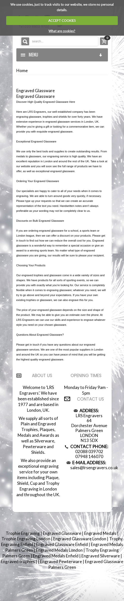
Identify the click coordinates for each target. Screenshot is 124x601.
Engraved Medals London (59, 550)
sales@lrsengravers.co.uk (94, 467)
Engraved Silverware (101, 555)
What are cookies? (62, 31)
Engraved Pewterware (61, 561)
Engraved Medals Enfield (56, 555)
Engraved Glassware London (80, 538)
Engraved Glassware (62, 533)
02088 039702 (89, 451)
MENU (62, 54)
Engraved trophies (18, 561)
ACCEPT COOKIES (62, 21)
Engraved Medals (100, 533)
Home (22, 70)
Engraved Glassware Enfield (62, 544)
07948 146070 (89, 456)
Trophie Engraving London (26, 538)
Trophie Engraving (23, 533)
